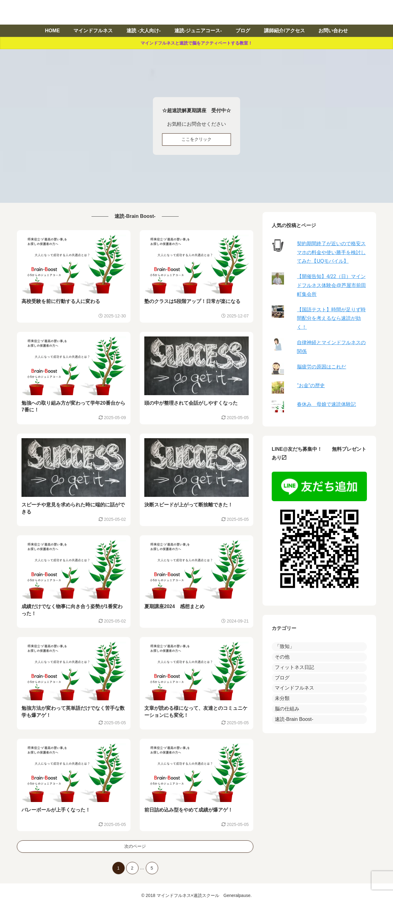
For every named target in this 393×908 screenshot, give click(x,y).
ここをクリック (196, 139)
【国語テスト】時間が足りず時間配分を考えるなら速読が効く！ (331, 318)
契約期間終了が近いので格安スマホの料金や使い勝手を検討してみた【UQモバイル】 (331, 252)
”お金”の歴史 (311, 385)
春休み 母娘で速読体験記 (326, 404)
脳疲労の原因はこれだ (321, 366)
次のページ (135, 846)
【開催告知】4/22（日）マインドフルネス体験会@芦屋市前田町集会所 (331, 285)
